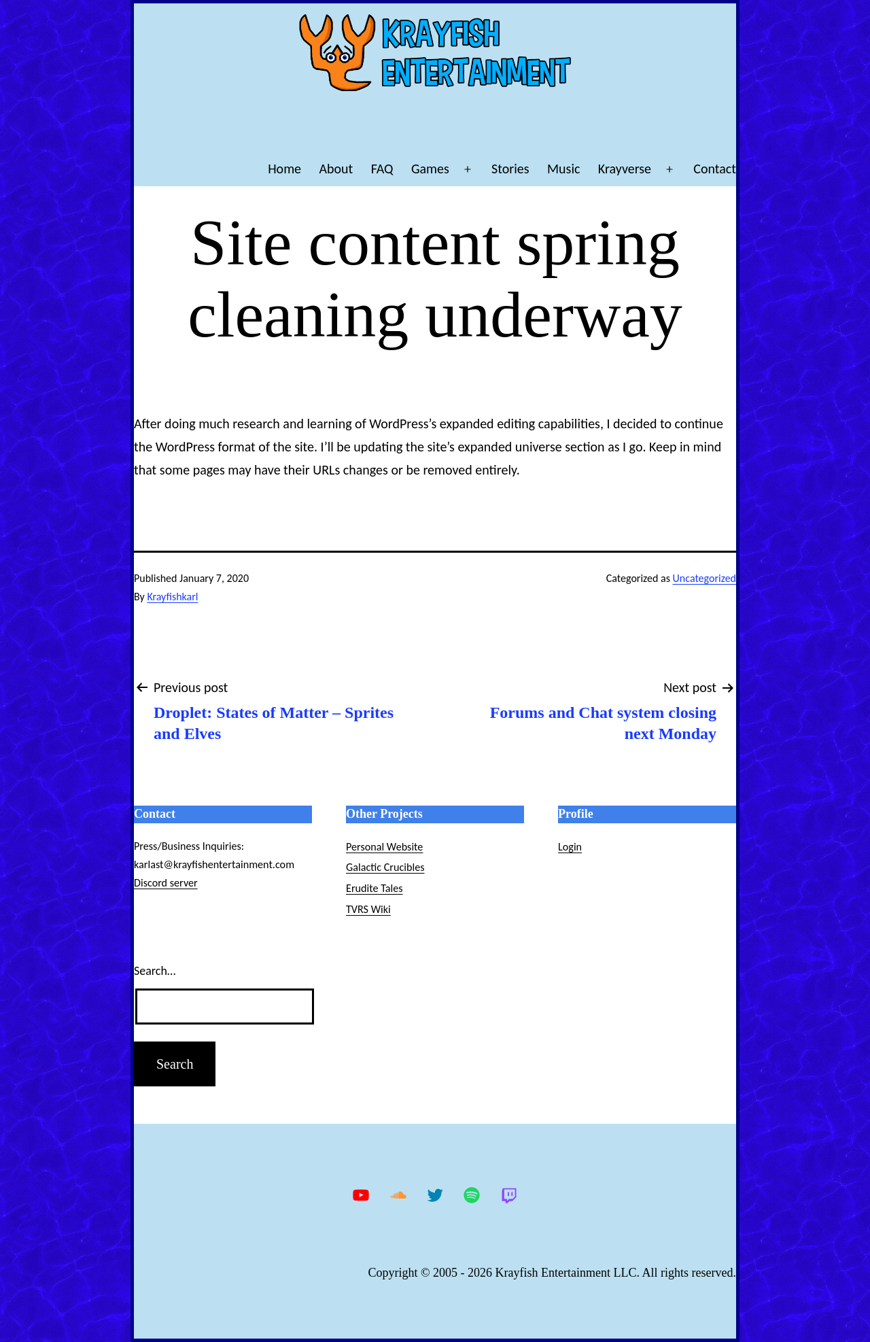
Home (284, 168)
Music (563, 168)
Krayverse (624, 168)
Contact (714, 168)
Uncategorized (704, 578)
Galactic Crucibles (385, 867)
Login (570, 846)
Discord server (166, 882)
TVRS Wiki (368, 909)
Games (430, 168)
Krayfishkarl (172, 596)
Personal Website (384, 846)
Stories (510, 168)
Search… (154, 970)
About (336, 168)
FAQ (382, 168)
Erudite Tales (374, 888)
